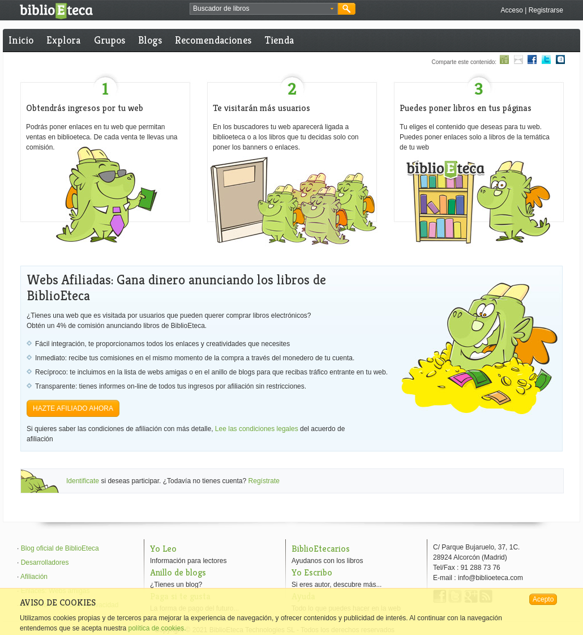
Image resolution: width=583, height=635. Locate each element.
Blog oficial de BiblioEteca (60, 548)
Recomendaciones (213, 39)
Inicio (20, 39)
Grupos (109, 39)
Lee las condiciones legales (256, 429)
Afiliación (34, 577)
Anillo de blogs (178, 572)
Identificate (82, 481)
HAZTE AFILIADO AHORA (73, 408)
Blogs (150, 39)
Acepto (543, 599)
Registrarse (546, 10)
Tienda (279, 39)
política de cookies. (157, 628)
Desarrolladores (45, 562)
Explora (63, 39)
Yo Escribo (312, 572)
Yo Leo (163, 549)
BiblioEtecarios (321, 549)
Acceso (511, 10)
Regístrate (264, 481)
